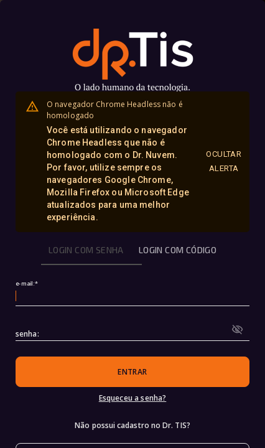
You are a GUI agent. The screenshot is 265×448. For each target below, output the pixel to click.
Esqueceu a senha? (133, 398)
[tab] (86, 250)
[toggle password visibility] (237, 329)
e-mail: (27, 284)
